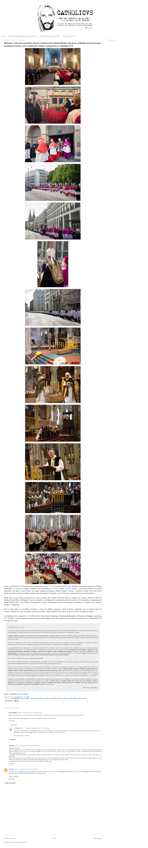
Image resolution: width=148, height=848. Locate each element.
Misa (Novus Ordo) (56, 698)
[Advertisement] (16, 833)
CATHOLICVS (18, 697)
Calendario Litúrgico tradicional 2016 (50, 36)
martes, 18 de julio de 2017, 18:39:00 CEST (29, 712)
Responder (12, 721)
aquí (45, 586)
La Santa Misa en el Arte (69, 36)
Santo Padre (82, 698)
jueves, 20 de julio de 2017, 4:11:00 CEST (26, 769)
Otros (66, 698)
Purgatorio (73, 698)
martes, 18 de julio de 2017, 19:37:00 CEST (37, 728)
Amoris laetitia (71, 589)
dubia (56, 589)
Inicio (3, 36)
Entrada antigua (97, 838)
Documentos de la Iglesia (20, 698)
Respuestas (14, 724)
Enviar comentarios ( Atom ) (19, 842)
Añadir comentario (10, 783)
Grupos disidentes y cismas (39, 698)
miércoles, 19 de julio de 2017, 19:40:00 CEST (27, 745)
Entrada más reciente (9, 838)
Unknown (11, 769)
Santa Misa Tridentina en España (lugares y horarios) (22, 36)
